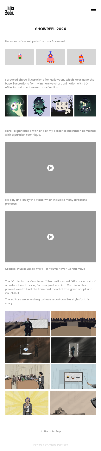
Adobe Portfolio (58, 444)
